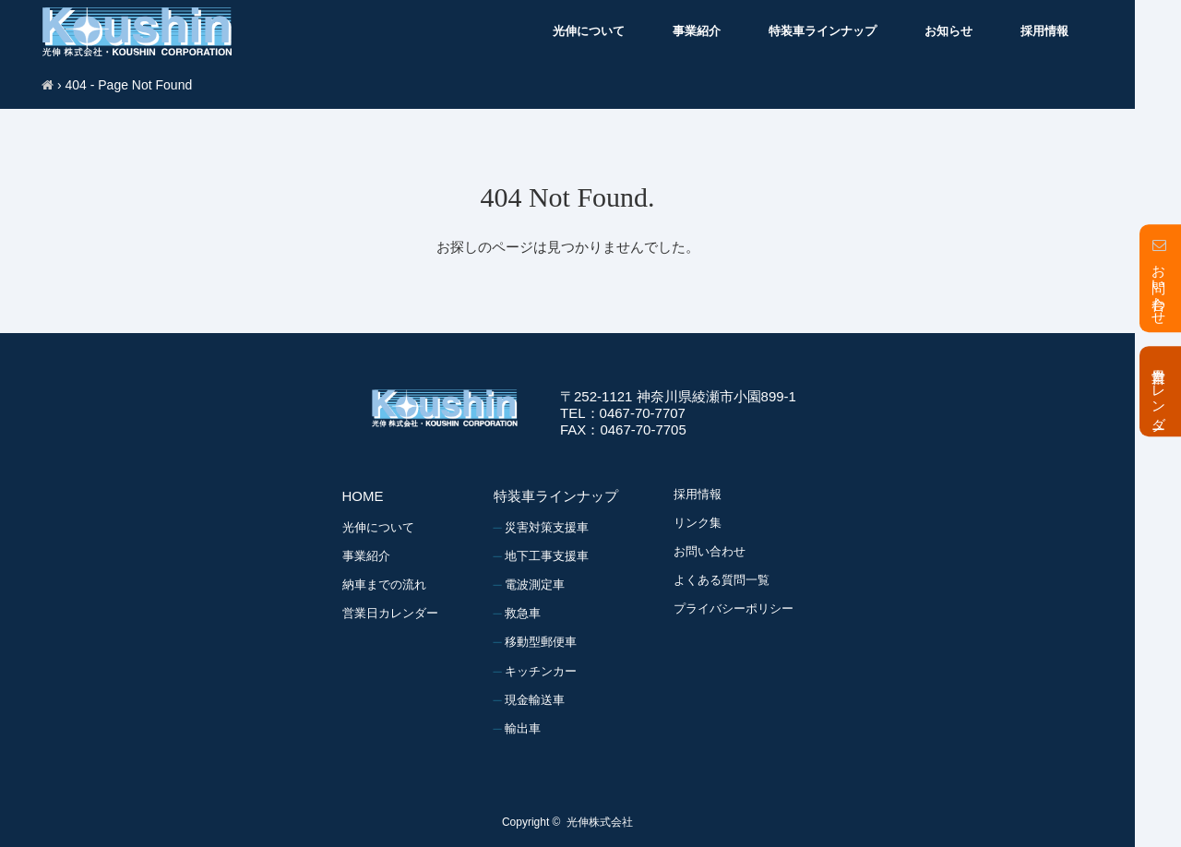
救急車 (523, 613)
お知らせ (948, 31)
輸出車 (523, 728)
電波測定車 (535, 584)
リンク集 (698, 523)
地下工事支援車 (547, 556)
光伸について (589, 31)
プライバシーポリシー (733, 608)
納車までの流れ (384, 584)
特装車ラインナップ (823, 31)
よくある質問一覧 (721, 580)
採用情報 (1044, 31)
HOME (363, 496)
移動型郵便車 (541, 642)
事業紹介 (697, 31)
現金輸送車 (535, 700)
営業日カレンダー (390, 613)
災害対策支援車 (547, 527)
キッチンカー (541, 671)
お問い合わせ (710, 551)
